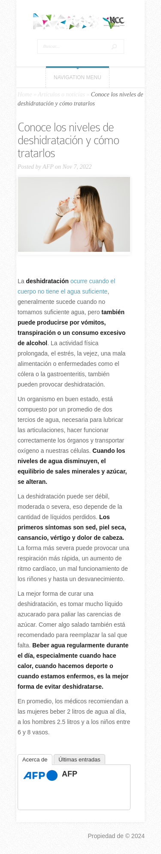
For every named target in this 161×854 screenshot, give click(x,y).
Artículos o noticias (61, 94)
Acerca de (35, 759)
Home (25, 94)
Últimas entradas (79, 759)
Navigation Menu (77, 77)
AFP (48, 167)
